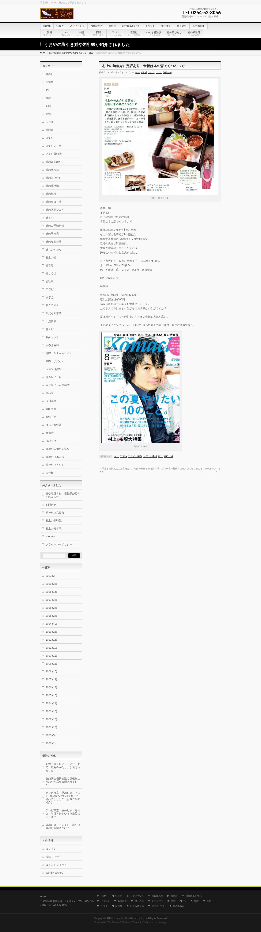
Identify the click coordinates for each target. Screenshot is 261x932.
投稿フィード (54, 856)
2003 (51, 711)
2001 (51, 727)
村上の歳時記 (54, 520)
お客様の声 (157, 896)
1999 (50, 743)
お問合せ (51, 504)
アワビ (151, 72)
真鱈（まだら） (55, 361)
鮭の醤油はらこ (55, 161)
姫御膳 (50, 432)
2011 (51, 647)
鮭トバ (50, 217)
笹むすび (51, 440)
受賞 (48, 114)
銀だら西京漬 (54, 313)
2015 (51, 615)
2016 (51, 607)
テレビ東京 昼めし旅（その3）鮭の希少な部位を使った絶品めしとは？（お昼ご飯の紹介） (63, 797)
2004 (51, 703)
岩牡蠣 (144, 72)
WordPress (113, 922)
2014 (51, 623)
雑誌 (91, 53)
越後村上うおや (55, 464)
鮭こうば (51, 273)
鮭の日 (50, 74)
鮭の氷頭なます (55, 209)
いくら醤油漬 (54, 153)
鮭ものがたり (54, 249)
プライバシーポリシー (59, 544)
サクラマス (52, 305)
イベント (105, 901)
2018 (51, 591)
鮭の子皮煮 (52, 233)
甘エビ (50, 329)
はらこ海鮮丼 (54, 424)
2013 (51, 631)
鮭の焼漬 (51, 193)
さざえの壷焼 (150, 456)
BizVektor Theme (131, 922)
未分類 (50, 472)
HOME (43, 53)
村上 (116, 456)
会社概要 (122, 901)
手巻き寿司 (52, 345)
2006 (51, 687)
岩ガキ (123, 456)
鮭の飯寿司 (52, 169)
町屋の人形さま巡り (58, 448)
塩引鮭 (50, 137)
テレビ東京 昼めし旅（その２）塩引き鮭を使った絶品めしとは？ (63, 813)
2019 (51, 583)
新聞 (48, 106)
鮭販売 (118, 896)
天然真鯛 (51, 321)
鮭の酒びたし (54, 177)
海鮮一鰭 (167, 72)
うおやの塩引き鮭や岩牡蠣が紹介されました (67, 53)
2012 (51, 639)
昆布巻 (50, 392)
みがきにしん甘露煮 (59, 384)
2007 (51, 679)
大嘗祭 (50, 82)
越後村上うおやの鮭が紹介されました (126, 918)
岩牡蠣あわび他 (194, 896)
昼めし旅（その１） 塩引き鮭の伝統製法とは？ (63, 826)
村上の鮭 (51, 257)
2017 (51, 599)
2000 (50, 735)
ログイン (51, 848)
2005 (51, 695)
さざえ (159, 72)
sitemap (50, 536)
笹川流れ (51, 400)
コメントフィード (56, 864)
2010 (51, 655)
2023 (50, 575)
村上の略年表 (54, 528)
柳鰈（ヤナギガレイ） (59, 353)
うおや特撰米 (54, 369)
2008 (51, 671)
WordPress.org (54, 872)
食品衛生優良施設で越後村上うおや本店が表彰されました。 (63, 781)
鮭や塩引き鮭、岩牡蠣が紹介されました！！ (63, 495)
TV (47, 90)
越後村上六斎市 (55, 512)
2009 (51, 663)
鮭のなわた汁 (54, 241)
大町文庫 (51, 408)
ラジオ (50, 122)
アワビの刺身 (135, 456)
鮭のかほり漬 (54, 201)
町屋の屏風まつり (56, 456)
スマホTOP (157, 901)
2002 (51, 719)
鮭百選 (50, 265)
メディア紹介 (137, 896)
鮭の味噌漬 (52, 185)
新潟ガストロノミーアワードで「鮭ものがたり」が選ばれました (63, 767)
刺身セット (52, 337)
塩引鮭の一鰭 (54, 145)
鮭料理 (50, 129)
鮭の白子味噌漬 (55, 225)
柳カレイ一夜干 (55, 377)
